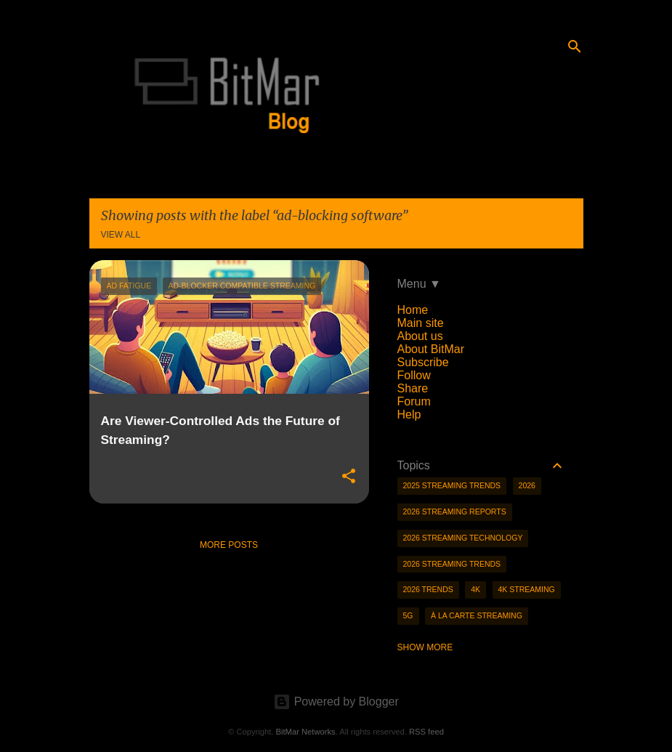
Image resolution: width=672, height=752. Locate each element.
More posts (229, 545)
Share (413, 388)
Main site (420, 323)
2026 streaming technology (463, 537)
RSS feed (426, 731)
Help (409, 414)
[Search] (574, 46)
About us (420, 336)
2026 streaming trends (452, 563)
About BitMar (430, 349)
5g (408, 615)
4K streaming (526, 589)
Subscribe (423, 362)
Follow (414, 375)
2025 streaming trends (452, 485)
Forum (414, 401)
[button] (348, 476)
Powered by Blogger (336, 701)
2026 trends (428, 589)
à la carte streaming (476, 615)
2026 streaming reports (454, 511)
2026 (527, 485)
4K (475, 589)
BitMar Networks (306, 731)
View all (121, 235)
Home (413, 310)
